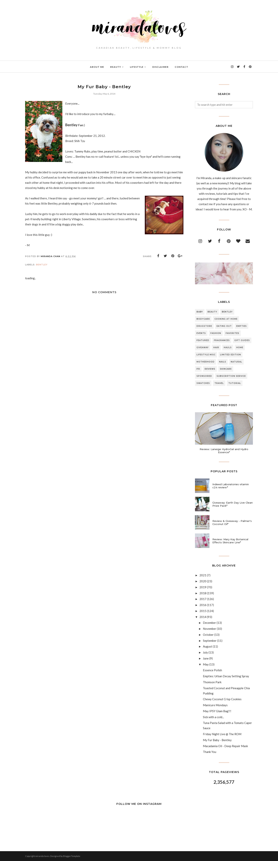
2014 (202, 617)
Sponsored (204, 376)
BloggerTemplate (71, 856)
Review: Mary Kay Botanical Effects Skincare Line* (230, 541)
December (209, 622)
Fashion (215, 333)
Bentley (41, 264)
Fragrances (222, 340)
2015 (202, 611)
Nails (222, 362)
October (208, 634)
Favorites (232, 333)
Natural (236, 362)
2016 (202, 605)
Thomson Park (212, 682)
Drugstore (204, 326)
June (206, 658)
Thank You (209, 751)
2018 (202, 593)
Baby (200, 312)
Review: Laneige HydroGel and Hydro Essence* (224, 451)
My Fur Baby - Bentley (217, 740)
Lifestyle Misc (206, 354)
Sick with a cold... (213, 717)
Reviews (210, 369)
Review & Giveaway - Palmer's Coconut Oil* (232, 522)
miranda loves (42, 856)
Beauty (212, 312)
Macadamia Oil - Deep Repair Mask (225, 746)
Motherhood (205, 362)
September (210, 640)
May (206, 664)
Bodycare (203, 319)
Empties (241, 326)
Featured (203, 340)
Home (239, 347)
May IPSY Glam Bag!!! (217, 711)
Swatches (203, 383)
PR (198, 369)
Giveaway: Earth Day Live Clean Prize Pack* (232, 504)
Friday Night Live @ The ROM (222, 734)
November (209, 628)
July (205, 652)
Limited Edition (230, 354)
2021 (202, 575)
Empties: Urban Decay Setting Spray (226, 676)
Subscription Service (231, 376)
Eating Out (224, 326)
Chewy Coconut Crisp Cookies (222, 699)
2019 (202, 587)
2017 (202, 599)
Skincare (226, 369)
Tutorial (234, 383)
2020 (202, 581)
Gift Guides (242, 340)
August (207, 646)
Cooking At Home (225, 319)
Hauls (228, 347)
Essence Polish (212, 670)
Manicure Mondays (215, 705)
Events (201, 333)
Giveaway (203, 347)
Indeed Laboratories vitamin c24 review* (230, 486)
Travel (219, 383)
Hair (216, 347)
